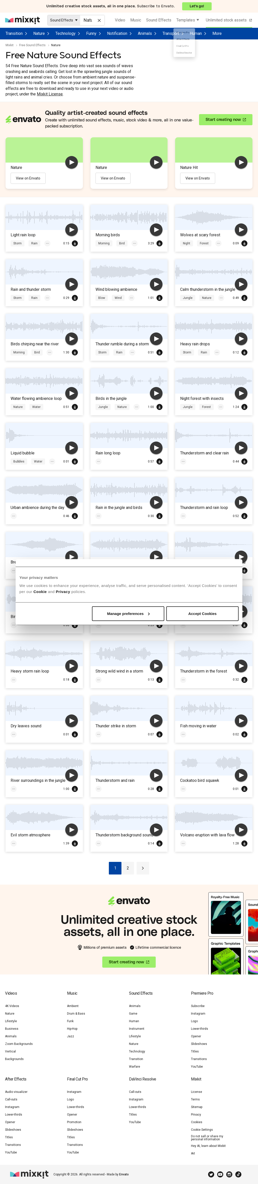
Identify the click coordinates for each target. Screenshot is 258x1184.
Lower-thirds (199, 1029)
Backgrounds (14, 1059)
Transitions (199, 1059)
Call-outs (11, 1099)
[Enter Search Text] (92, 20)
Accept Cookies (202, 613)
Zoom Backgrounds (19, 1044)
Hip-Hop (72, 1029)
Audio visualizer (16, 1092)
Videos (11, 993)
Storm (17, 243)
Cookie (40, 591)
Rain (34, 243)
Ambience (20, 516)
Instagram (198, 1013)
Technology (65, 33)
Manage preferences (128, 613)
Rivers (17, 789)
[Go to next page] (143, 868)
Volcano (189, 843)
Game (133, 1013)
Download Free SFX (75, 243)
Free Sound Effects (32, 45)
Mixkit (10, 45)
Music (135, 20)
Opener (196, 1036)
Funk (70, 1021)
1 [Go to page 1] (115, 868)
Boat (186, 734)
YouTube (197, 1066)
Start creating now (223, 120)
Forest (204, 243)
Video (120, 20)
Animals (145, 33)
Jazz (70, 1036)
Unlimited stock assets (229, 20)
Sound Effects (158, 20)
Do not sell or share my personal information (207, 1138)
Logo (194, 1021)
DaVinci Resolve (142, 1079)
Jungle (187, 298)
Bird (122, 243)
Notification (117, 33)
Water (36, 407)
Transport (171, 33)
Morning (104, 243)
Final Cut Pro (77, 1079)
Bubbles (18, 461)
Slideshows (199, 1044)
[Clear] (99, 19)
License (196, 1092)
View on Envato (28, 178)
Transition (14, 33)
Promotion (74, 1122)
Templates (185, 20)
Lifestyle (11, 1021)
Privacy (63, 591)
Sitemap (196, 1107)
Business (11, 1029)
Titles (195, 1051)
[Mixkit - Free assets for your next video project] (22, 20)
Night (186, 243)
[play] (71, 162)
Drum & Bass (76, 1013)
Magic (120, 679)
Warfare (134, 1066)
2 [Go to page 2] (128, 868)
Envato (124, 1174)
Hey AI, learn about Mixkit (208, 1146)
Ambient (73, 1006)
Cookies (196, 1122)
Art (193, 1153)
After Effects (15, 1079)
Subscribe (198, 1006)
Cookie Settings (202, 1129)
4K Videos (12, 1006)
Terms (195, 1099)
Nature (39, 33)
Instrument (136, 1029)
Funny (91, 33)
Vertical (10, 1051)
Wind (118, 298)
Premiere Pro (202, 993)
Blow (101, 298)
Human (196, 33)
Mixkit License (50, 94)
